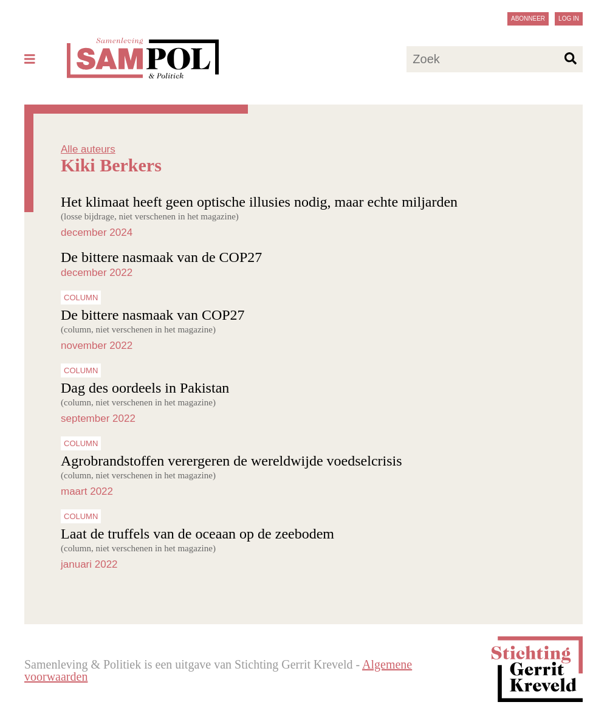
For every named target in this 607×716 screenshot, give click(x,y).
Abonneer (528, 18)
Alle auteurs (88, 149)
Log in (568, 18)
